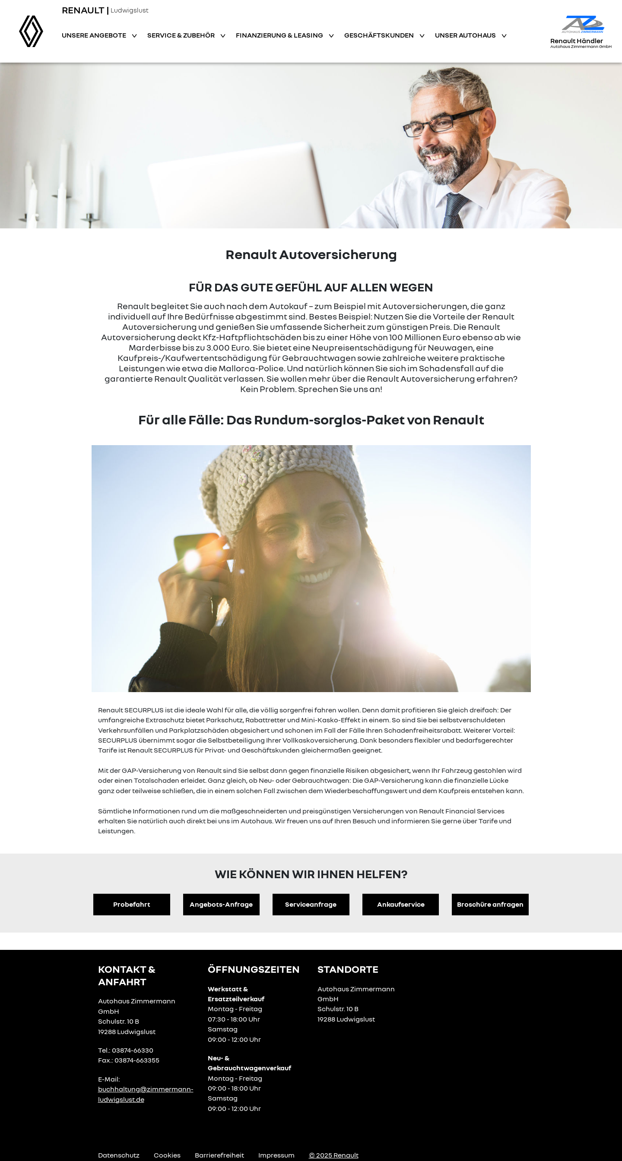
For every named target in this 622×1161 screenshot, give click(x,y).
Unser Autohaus (466, 35)
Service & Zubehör (181, 35)
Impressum (276, 1155)
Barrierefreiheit (219, 1155)
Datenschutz (119, 1155)
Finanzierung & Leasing (280, 35)
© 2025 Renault (334, 1155)
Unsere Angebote (94, 35)
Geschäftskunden (379, 35)
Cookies (167, 1155)
